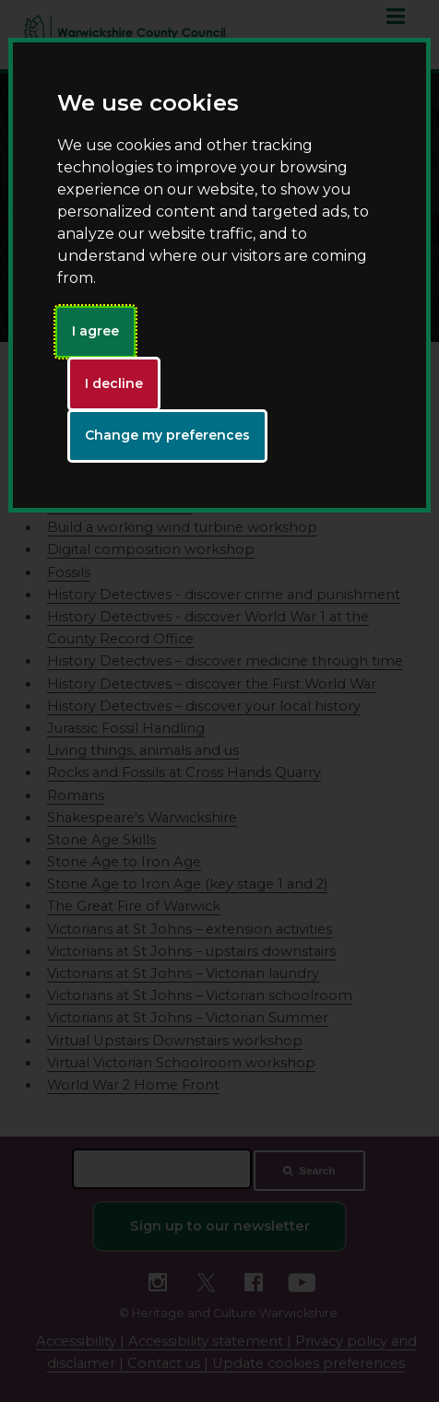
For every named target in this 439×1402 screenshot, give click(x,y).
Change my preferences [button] (167, 435)
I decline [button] (114, 383)
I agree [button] (95, 331)
